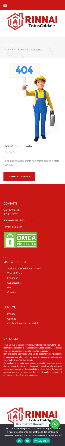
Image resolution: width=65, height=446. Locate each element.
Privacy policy (41, 441)
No (27, 441)
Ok (19, 441)
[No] (60, 435)
